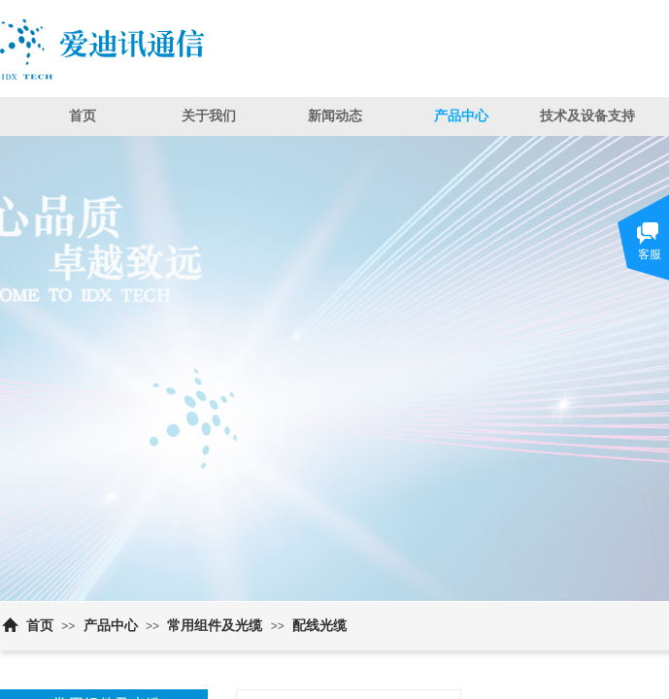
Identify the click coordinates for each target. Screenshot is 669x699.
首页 (82, 116)
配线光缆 (319, 625)
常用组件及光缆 (214, 625)
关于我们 (209, 116)
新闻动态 (335, 116)
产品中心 (461, 116)
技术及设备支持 (587, 116)
